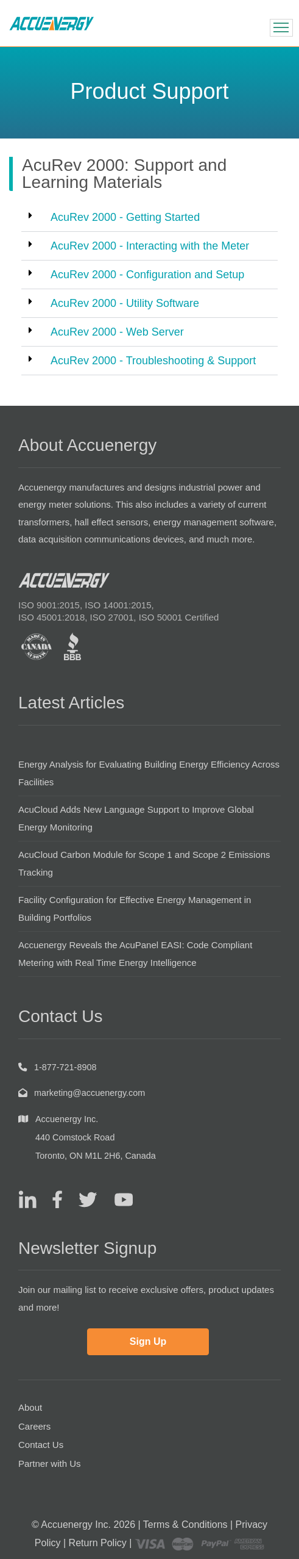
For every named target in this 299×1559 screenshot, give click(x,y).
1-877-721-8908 (65, 1067)
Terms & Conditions (185, 1524)
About (30, 1407)
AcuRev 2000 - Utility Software (125, 303)
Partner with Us (49, 1463)
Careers (34, 1426)
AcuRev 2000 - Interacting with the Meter (150, 246)
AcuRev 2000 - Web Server (117, 332)
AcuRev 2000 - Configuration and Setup (147, 274)
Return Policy (98, 1543)
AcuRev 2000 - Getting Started (125, 217)
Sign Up (148, 1341)
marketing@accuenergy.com (89, 1093)
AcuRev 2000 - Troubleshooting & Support (153, 361)
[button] (149, 217)
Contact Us (40, 1444)
